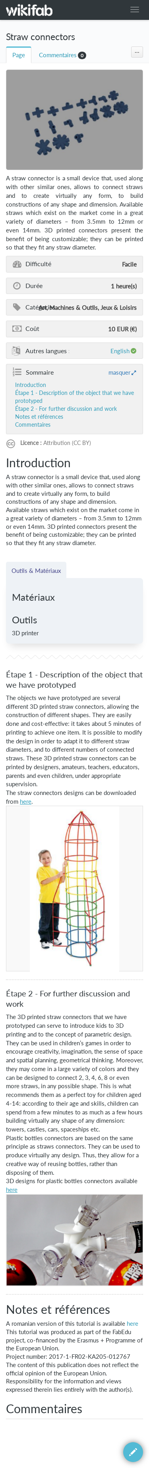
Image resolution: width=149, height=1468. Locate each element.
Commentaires (58, 55)
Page (18, 55)
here (132, 1323)
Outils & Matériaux (36, 570)
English (120, 350)
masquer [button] (119, 372)
